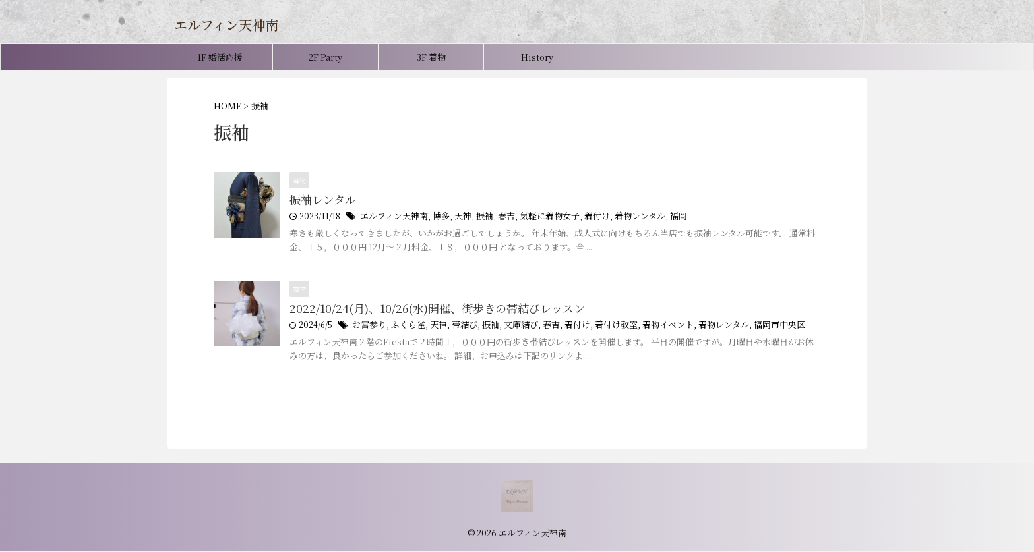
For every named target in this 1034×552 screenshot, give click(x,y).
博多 (435, 217)
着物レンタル (621, 217)
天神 (456, 217)
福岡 (657, 217)
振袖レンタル (320, 199)
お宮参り (368, 327)
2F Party (325, 57)
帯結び (457, 327)
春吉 (496, 217)
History (537, 57)
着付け (581, 217)
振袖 (476, 217)
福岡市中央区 (751, 327)
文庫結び (510, 327)
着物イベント (647, 327)
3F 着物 (431, 57)
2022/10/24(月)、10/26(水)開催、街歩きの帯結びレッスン (428, 309)
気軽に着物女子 (536, 217)
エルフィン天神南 (226, 24)
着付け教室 (599, 327)
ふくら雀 (404, 327)
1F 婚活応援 (220, 57)
